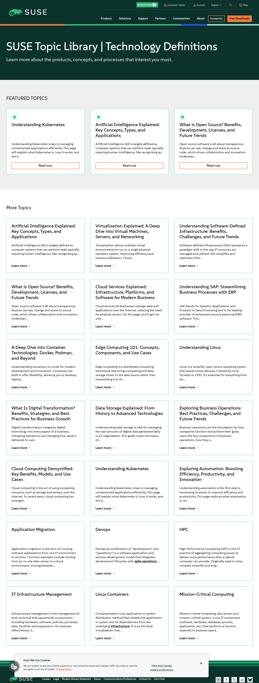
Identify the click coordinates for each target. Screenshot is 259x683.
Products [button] (106, 18)
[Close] (201, 663)
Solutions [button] (125, 18)
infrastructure (120, 626)
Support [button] (143, 18)
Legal (56, 678)
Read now (45, 165)
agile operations (146, 561)
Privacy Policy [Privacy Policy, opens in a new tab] (63, 669)
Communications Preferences (120, 678)
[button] (148, 3)
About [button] (201, 18)
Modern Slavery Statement (76, 678)
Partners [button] (160, 18)
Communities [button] (181, 18)
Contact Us (145, 678)
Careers (46, 678)
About (97, 678)
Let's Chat (159, 678)
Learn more (20, 266)
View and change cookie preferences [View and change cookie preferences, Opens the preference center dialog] (161, 667)
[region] (111, 665)
